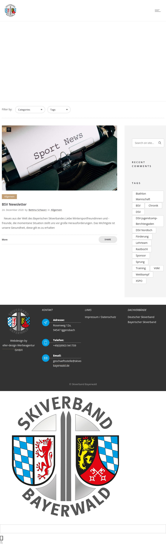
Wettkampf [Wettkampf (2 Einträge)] (142, 274)
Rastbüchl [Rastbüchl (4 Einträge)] (142, 249)
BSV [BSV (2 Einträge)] (138, 205)
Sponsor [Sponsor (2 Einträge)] (141, 255)
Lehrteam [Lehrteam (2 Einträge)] (142, 243)
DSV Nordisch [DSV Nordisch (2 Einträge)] (144, 230)
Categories (24, 109)
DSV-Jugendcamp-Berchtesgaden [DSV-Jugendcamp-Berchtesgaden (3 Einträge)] (146, 221)
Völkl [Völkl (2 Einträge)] (157, 268)
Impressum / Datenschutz (100, 317)
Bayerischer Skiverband (142, 322)
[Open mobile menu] (158, 10)
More (4, 239)
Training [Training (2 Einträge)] (141, 268)
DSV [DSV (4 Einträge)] (138, 212)
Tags (53, 109)
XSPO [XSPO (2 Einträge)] (139, 281)
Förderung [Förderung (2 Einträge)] (142, 236)
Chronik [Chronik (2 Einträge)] (153, 205)
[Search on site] (148, 142)
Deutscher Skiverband (141, 317)
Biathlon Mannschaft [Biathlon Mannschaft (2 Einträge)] (143, 196)
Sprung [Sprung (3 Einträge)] (140, 262)
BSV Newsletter (14, 204)
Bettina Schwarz (38, 210)
